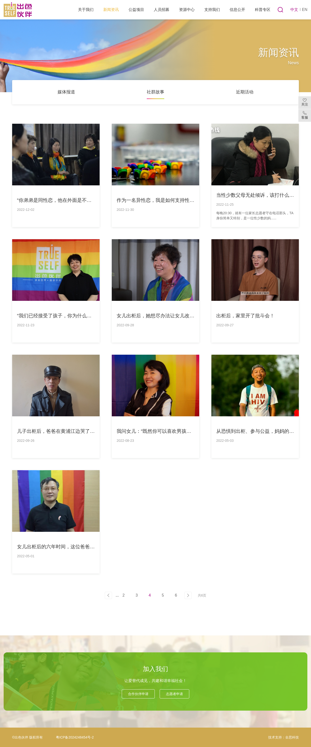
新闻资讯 (111, 10)
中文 (294, 10)
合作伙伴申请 (138, 694)
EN (304, 10)
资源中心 (187, 10)
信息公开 (237, 10)
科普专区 (262, 10)
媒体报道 (66, 92)
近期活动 (244, 92)
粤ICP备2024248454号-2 (75, 737)
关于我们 (86, 10)
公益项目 (136, 10)
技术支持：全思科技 (283, 737)
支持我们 (212, 10)
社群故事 (155, 92)
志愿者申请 (174, 694)
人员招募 (161, 10)
